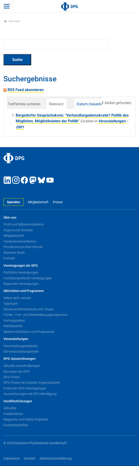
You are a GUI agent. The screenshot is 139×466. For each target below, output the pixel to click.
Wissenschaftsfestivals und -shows (28, 309)
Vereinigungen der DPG (20, 266)
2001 (20, 127)
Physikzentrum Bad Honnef (23, 247)
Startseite (12, 21)
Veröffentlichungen (17, 401)
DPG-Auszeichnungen (19, 359)
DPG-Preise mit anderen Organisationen (31, 382)
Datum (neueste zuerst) (96, 104)
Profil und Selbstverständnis (23, 224)
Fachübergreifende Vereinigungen (27, 278)
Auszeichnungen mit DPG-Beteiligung (30, 394)
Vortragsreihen (14, 320)
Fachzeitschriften (15, 425)
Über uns (9, 218)
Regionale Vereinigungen (21, 284)
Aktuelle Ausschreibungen (21, 366)
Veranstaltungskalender (20, 346)
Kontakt (9, 258)
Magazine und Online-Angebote (25, 419)
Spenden (13, 202)
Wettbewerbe (12, 326)
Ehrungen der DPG (16, 371)
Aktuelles (9, 408)
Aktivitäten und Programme (23, 291)
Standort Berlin (14, 252)
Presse (58, 202)
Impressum (11, 458)
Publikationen (13, 414)
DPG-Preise (11, 377)
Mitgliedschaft (38, 202)
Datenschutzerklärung (56, 458)
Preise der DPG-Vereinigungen (24, 388)
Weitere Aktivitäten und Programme (28, 332)
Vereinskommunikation (19, 241)
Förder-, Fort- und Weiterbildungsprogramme (35, 315)
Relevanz (56, 104)
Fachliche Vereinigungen (20, 272)
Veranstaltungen (112, 121)
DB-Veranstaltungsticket (21, 351)
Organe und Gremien (18, 230)
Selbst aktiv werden (17, 298)
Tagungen (10, 303)
